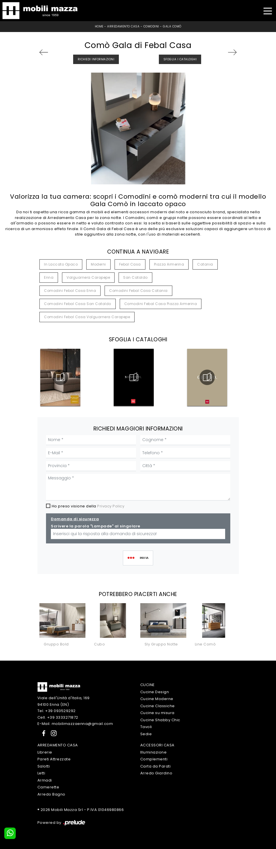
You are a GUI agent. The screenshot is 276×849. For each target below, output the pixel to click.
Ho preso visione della (88, 506)
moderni (98, 264)
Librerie (44, 752)
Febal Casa (130, 264)
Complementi (154, 759)
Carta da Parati (155, 766)
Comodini (151, 26)
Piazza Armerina (169, 264)
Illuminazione (153, 752)
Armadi (44, 780)
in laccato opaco (61, 264)
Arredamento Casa (123, 26)
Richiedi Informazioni (96, 59)
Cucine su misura (157, 713)
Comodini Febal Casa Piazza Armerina (160, 303)
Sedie (146, 734)
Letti (41, 773)
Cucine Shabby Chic (160, 720)
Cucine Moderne (156, 698)
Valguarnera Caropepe (88, 277)
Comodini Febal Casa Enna (70, 290)
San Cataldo (135, 277)
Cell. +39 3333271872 (57, 717)
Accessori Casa (157, 745)
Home (99, 26)
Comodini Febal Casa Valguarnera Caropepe (87, 316)
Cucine (147, 684)
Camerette (48, 787)
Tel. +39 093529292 (56, 711)
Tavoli (146, 727)
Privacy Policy (110, 506)
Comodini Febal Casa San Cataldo (77, 303)
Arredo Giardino (156, 773)
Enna (48, 277)
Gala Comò (172, 26)
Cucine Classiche (157, 706)
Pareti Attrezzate (54, 759)
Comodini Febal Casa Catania (138, 290)
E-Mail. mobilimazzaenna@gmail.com (75, 723)
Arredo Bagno (51, 794)
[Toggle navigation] (267, 10)
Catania (205, 264)
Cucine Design (154, 692)
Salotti (43, 766)
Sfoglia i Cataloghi (180, 59)
